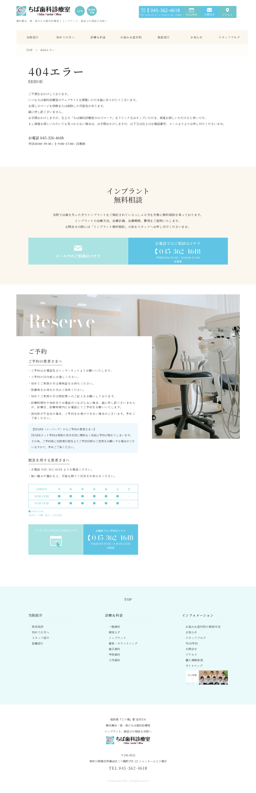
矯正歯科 (115, 649)
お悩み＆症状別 (131, 37)
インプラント (117, 638)
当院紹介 (33, 37)
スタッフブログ (229, 37)
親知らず (115, 632)
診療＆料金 (98, 37)
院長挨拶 (38, 627)
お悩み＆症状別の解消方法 (203, 627)
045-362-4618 (180, 251)
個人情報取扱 (194, 660)
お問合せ (191, 649)
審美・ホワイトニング (123, 643)
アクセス (191, 654)
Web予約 (192, 643)
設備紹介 (38, 643)
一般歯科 (115, 627)
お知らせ (196, 37)
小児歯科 (115, 660)
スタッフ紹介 (40, 638)
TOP (29, 50)
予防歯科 (115, 654)
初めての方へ (65, 37)
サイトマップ (194, 666)
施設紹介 (164, 37)
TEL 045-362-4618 (128, 768)
